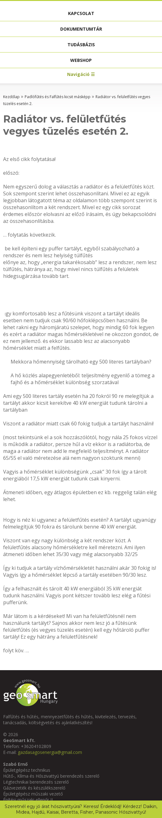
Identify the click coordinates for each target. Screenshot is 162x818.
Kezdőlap (11, 96)
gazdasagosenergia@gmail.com (50, 752)
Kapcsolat (81, 13)
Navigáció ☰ (81, 74)
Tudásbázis (81, 45)
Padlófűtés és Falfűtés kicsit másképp (58, 96)
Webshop (81, 60)
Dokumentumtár (81, 29)
